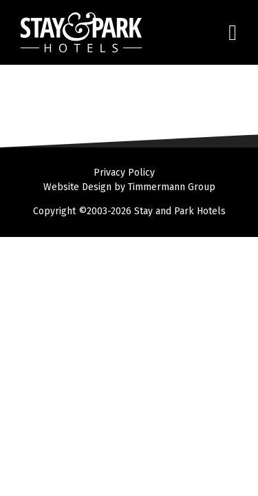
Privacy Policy (124, 172)
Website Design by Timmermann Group (129, 187)
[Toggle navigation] (225, 33)
